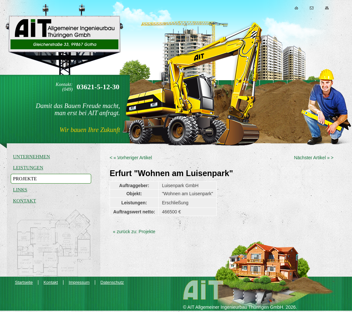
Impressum (79, 282)
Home (296, 7)
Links (20, 189)
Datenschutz (112, 282)
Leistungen (28, 167)
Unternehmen (31, 156)
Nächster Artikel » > (314, 157)
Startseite (24, 282)
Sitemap (327, 7)
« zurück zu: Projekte (134, 231)
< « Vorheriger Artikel (131, 157)
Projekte (25, 178)
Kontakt (311, 7)
